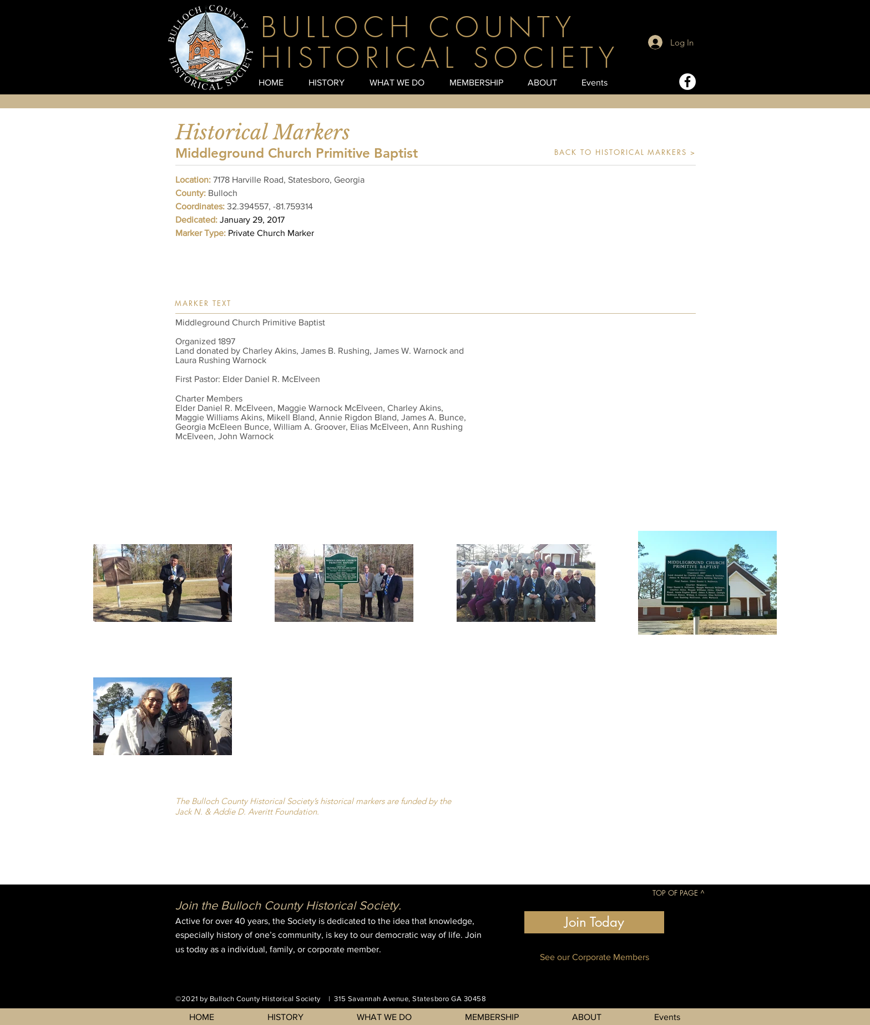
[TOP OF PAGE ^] (678, 893)
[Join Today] (594, 922)
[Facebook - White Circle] (687, 81)
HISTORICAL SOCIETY (440, 58)
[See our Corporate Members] (594, 957)
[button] (587, 401)
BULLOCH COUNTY (418, 27)
